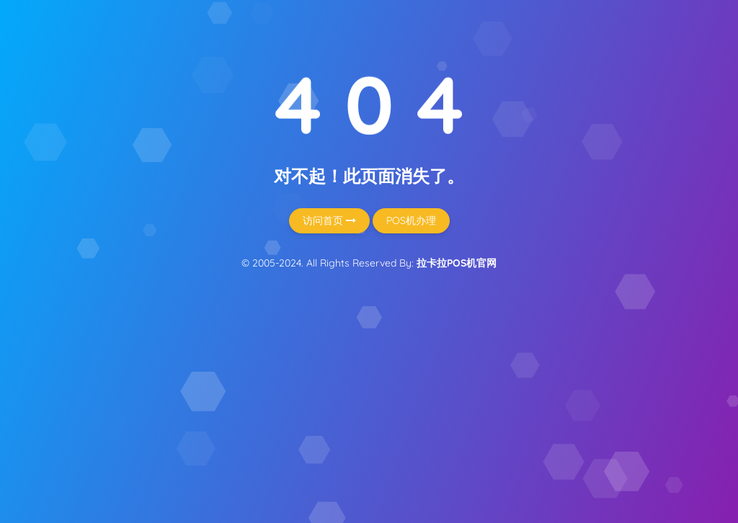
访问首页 (329, 220)
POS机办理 (411, 220)
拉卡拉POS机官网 (457, 262)
